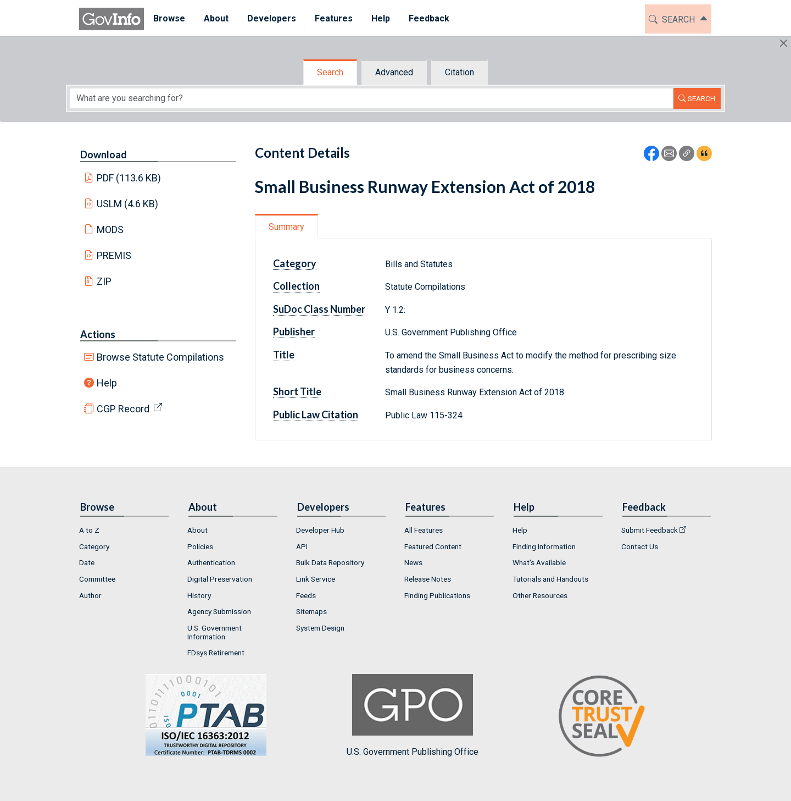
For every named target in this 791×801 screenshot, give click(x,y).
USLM (128, 203)
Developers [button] (271, 18)
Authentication (211, 562)
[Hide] (783, 43)
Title (283, 355)
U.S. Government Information (214, 632)
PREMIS (114, 255)
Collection (296, 286)
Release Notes (427, 578)
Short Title (297, 391)
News (413, 562)
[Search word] (371, 98)
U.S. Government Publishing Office (412, 715)
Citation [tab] (459, 72)
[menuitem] (169, 19)
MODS (110, 229)
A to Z (89, 530)
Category (294, 263)
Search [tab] (330, 72)
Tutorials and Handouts (550, 578)
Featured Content (432, 546)
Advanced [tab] (394, 72)
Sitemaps (311, 611)
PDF (129, 178)
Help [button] (380, 18)
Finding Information (544, 546)
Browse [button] (169, 18)
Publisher (294, 331)
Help (107, 383)
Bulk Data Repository (330, 562)
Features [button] (334, 18)
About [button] (216, 18)
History (199, 595)
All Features (423, 530)
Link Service (315, 578)
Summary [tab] (286, 227)
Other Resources (540, 595)
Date (86, 562)
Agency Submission (219, 611)
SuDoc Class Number (319, 309)
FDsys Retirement (215, 652)
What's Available (539, 562)
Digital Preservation (219, 578)
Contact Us (639, 546)
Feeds (306, 595)
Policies (200, 546)
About (197, 530)
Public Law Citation (315, 414)
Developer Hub (320, 530)
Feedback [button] (429, 18)
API (302, 546)
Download (103, 154)
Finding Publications (437, 595)
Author (90, 595)
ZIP (104, 281)
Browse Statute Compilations (160, 357)
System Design (320, 627)
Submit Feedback (649, 530)
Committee (97, 578)
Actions (97, 334)
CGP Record (123, 409)
